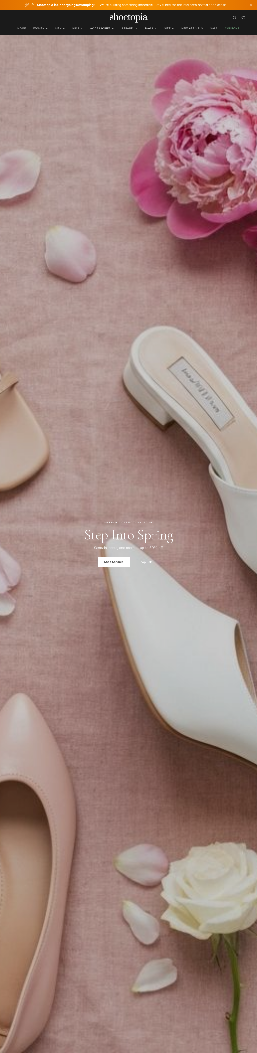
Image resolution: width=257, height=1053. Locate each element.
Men (60, 28)
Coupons (232, 28)
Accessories (102, 28)
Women (40, 28)
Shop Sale (146, 562)
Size (169, 28)
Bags (151, 28)
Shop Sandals (113, 561)
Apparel (129, 28)
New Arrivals (192, 28)
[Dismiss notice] (251, 5)
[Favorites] (243, 18)
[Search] (234, 18)
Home (21, 28)
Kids (77, 28)
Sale (213, 28)
